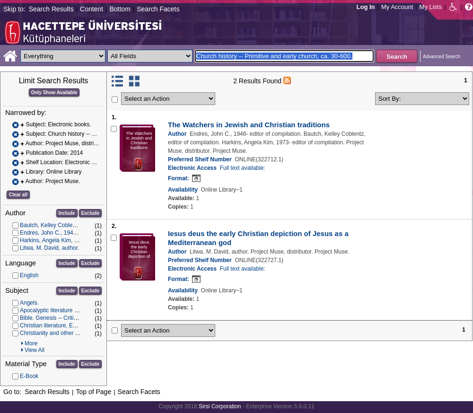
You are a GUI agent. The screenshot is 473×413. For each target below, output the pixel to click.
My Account (397, 6)
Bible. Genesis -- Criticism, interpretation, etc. (77, 318)
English (29, 275)
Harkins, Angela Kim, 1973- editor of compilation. (81, 240)
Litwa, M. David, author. (49, 248)
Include (67, 213)
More (31, 343)
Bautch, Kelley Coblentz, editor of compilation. (78, 225)
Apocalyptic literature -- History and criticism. (76, 310)
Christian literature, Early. (51, 325)
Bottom (119, 9)
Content (91, 9)
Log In (366, 6)
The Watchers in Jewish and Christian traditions (249, 125)
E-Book (29, 376)
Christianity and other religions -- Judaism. (73, 333)
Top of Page (93, 391)
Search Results (51, 9)
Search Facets (158, 9)
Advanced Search (441, 56)
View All (34, 350)
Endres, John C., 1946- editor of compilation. (76, 232)
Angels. (29, 302)
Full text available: (242, 168)
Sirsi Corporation (220, 406)
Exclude (90, 213)
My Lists (431, 6)
